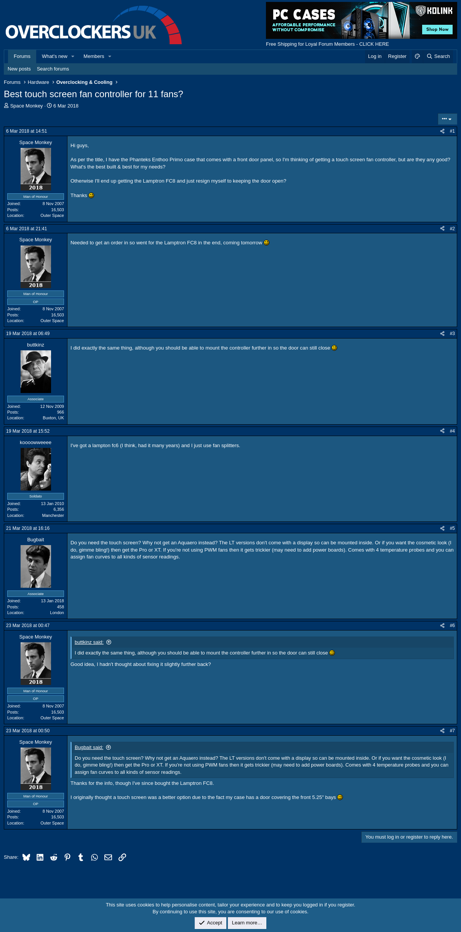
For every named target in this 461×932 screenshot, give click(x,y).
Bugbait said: (89, 747)
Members (93, 56)
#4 (452, 431)
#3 (452, 333)
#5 (452, 528)
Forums (22, 56)
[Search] (438, 56)
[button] (73, 56)
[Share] (442, 131)
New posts (19, 69)
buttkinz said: (89, 642)
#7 (452, 730)
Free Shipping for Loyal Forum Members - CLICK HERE (327, 44)
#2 (452, 228)
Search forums (53, 69)
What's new (54, 56)
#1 (452, 131)
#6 (452, 625)
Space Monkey (26, 106)
